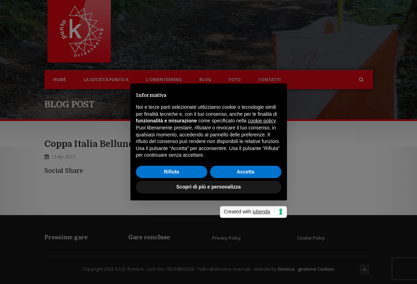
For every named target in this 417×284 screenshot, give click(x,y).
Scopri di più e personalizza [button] (208, 187)
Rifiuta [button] (171, 172)
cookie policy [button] (261, 120)
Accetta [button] (245, 172)
